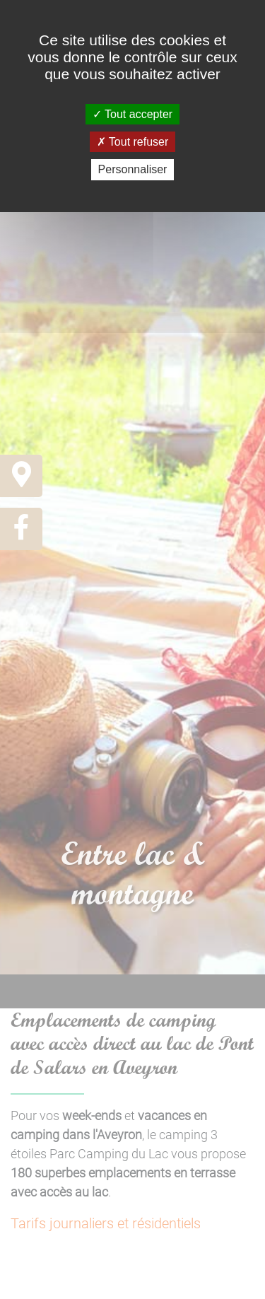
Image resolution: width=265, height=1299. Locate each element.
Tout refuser (133, 142)
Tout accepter (132, 114)
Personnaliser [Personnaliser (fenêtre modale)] (132, 169)
